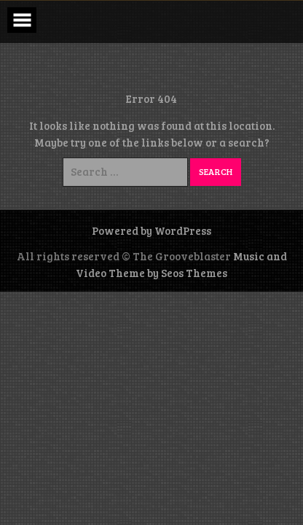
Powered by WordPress (151, 230)
